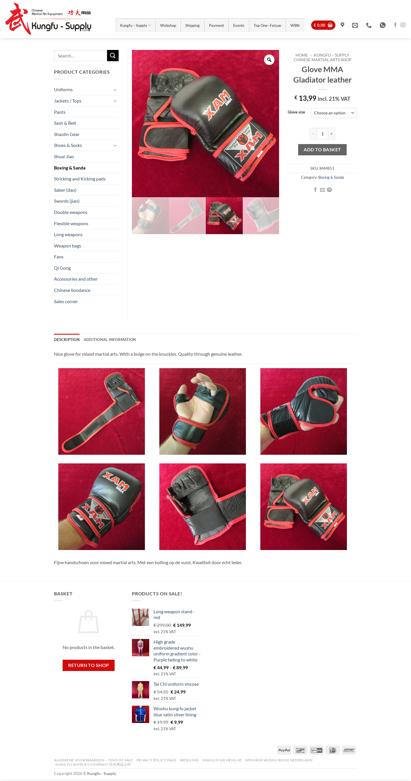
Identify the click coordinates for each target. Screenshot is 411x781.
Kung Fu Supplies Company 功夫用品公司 (93, 764)
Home (302, 55)
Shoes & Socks (68, 145)
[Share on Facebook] (315, 190)
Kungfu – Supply (135, 25)
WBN (295, 25)
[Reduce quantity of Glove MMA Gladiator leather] (313, 133)
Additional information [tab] (110, 339)
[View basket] (323, 25)
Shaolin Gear (66, 134)
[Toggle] (115, 89)
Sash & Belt (65, 123)
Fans (58, 256)
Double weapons (70, 212)
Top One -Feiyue (267, 25)
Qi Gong (62, 268)
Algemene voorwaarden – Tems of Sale (93, 760)
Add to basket (322, 149)
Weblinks (189, 760)
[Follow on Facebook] (395, 25)
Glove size (296, 112)
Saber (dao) (65, 190)
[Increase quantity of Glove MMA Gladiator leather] (331, 133)
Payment (216, 25)
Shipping (192, 25)
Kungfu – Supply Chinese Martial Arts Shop (323, 57)
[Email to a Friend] (322, 190)
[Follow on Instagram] (403, 25)
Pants (60, 112)
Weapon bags (67, 245)
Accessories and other (76, 279)
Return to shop (88, 665)
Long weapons (68, 234)
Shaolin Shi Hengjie (222, 760)
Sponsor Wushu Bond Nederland (278, 760)
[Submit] (113, 55)
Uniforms (63, 89)
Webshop (168, 25)
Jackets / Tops (67, 100)
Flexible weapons (71, 223)
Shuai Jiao (64, 156)
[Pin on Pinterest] (329, 190)
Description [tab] (67, 339)
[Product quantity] (322, 133)
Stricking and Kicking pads (80, 178)
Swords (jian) (67, 201)
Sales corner (66, 301)
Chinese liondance (72, 290)
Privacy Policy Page (157, 760)
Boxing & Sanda (331, 177)
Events (238, 25)
